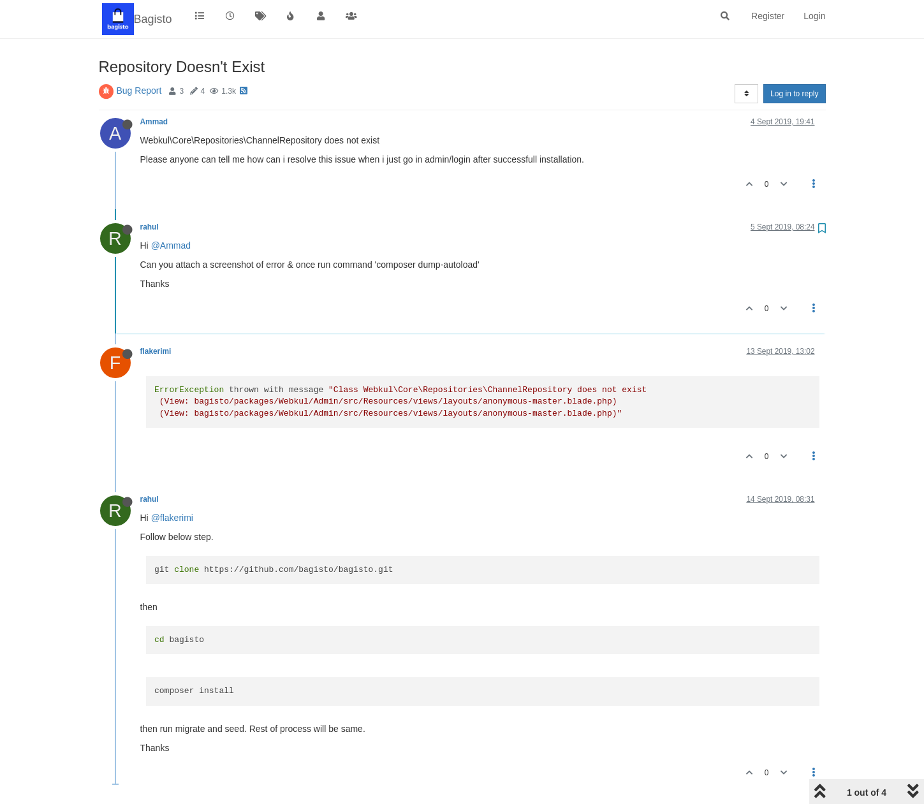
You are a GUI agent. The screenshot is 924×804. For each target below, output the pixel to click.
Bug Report (139, 90)
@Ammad (171, 245)
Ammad (154, 121)
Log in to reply (794, 93)
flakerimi (156, 351)
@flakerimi (172, 518)
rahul (149, 227)
